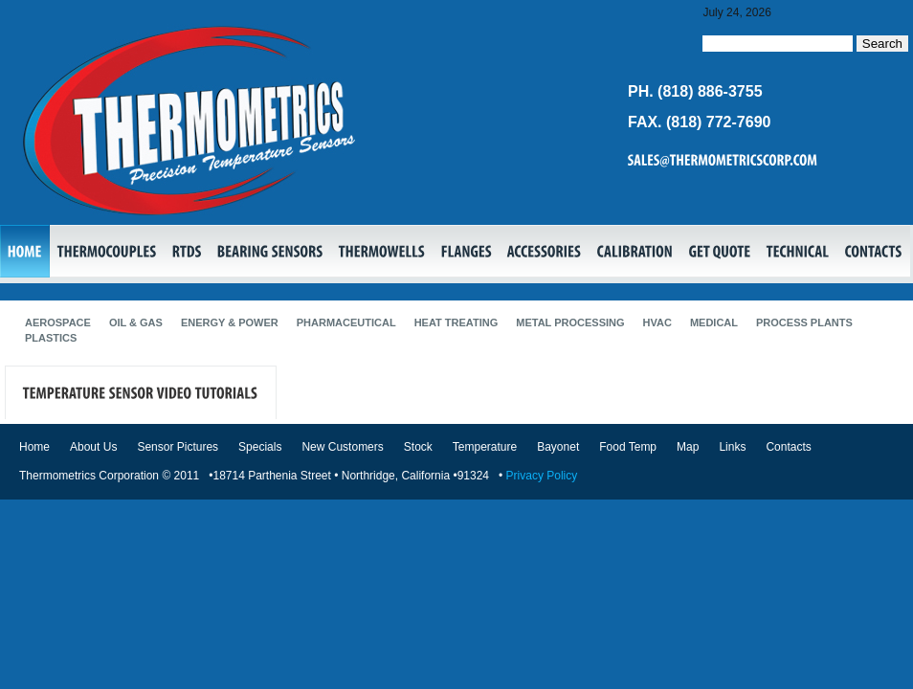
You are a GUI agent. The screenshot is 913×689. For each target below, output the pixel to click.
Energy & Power (229, 322)
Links (732, 447)
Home (34, 447)
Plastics (51, 338)
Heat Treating (456, 322)
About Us (93, 447)
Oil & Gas (136, 322)
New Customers (342, 447)
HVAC (657, 322)
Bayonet (558, 447)
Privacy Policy (542, 475)
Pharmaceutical (346, 322)
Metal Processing (570, 322)
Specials (259, 447)
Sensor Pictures (177, 447)
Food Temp (628, 447)
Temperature (485, 447)
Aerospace (58, 322)
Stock (418, 447)
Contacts (788, 447)
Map (688, 447)
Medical (714, 322)
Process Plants (804, 322)
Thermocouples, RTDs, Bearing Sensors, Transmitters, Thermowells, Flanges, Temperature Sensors (189, 119)
